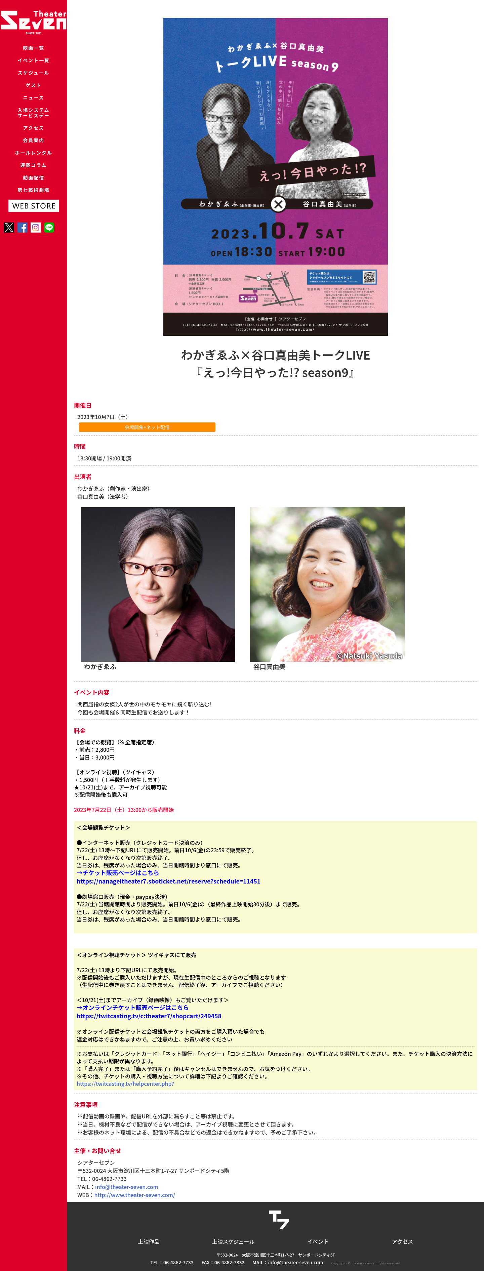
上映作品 (149, 1241)
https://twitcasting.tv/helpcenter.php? (125, 1083)
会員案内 (34, 162)
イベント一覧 (33, 64)
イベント (318, 1241)
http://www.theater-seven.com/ (134, 1195)
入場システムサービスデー (33, 128)
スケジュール (34, 79)
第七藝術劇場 (33, 224)
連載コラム (33, 193)
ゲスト (33, 94)
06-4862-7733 (178, 1262)
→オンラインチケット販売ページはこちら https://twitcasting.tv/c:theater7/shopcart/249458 (149, 1011)
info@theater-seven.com (126, 1187)
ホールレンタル (33, 177)
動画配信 (34, 208)
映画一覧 (34, 48)
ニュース (33, 110)
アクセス (33, 146)
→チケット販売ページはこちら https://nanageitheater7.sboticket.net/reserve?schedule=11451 (168, 876)
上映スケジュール (233, 1241)
